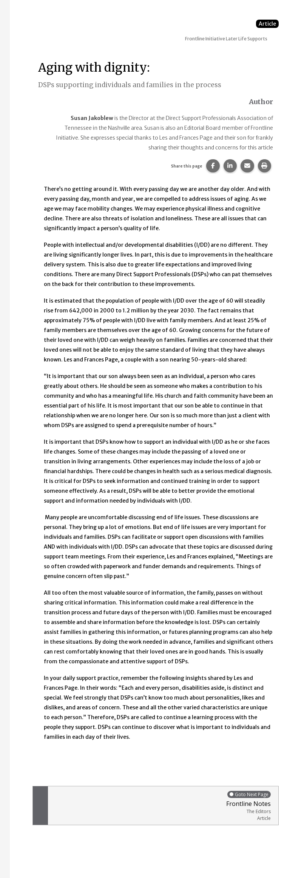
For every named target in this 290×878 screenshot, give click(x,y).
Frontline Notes (161, 805)
